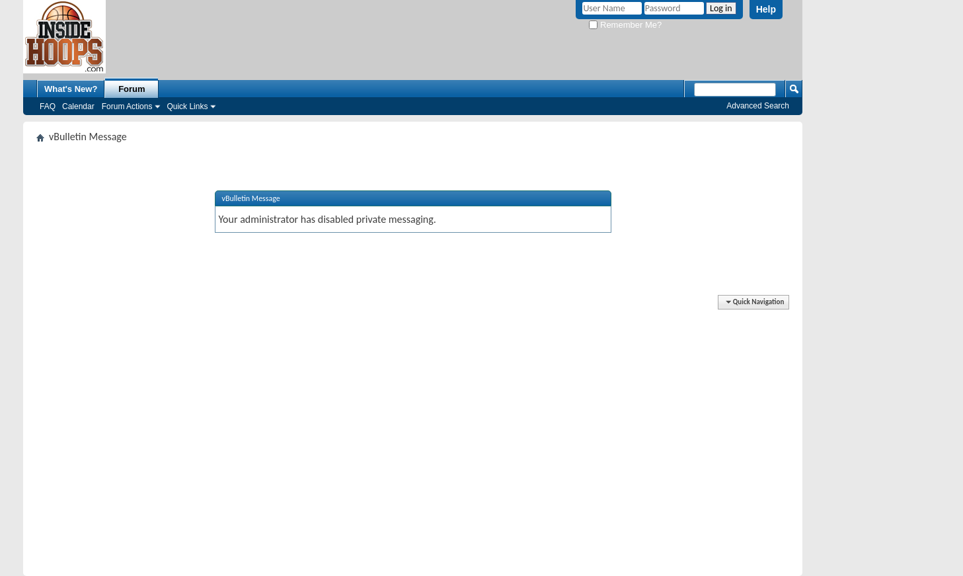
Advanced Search (757, 105)
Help (766, 9)
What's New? (70, 89)
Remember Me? (625, 25)
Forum (131, 89)
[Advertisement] (412, 398)
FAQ (48, 106)
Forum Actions (127, 106)
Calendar (78, 106)
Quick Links (187, 106)
